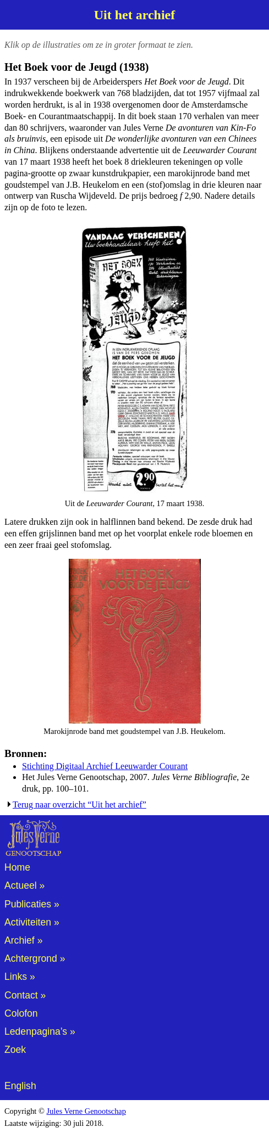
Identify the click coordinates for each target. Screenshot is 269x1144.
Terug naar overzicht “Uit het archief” (79, 804)
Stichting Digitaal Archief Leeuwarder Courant (105, 766)
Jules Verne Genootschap (86, 1111)
